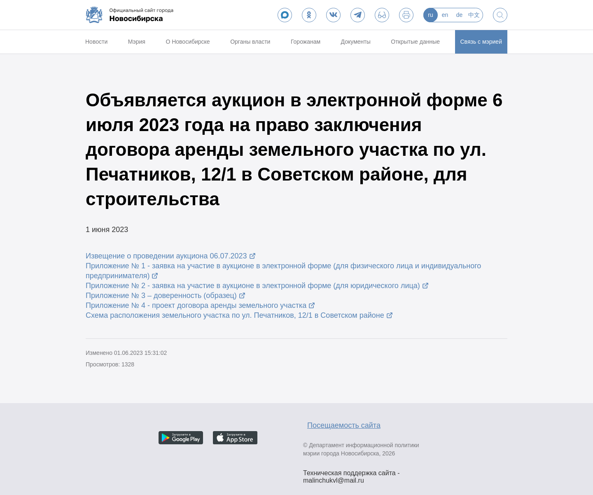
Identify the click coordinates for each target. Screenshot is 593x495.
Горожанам (305, 41)
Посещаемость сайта (344, 425)
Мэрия (136, 41)
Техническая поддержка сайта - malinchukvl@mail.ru (351, 474)
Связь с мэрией (481, 41)
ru (430, 15)
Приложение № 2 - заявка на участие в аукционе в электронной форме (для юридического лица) (253, 286)
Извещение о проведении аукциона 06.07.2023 (166, 256)
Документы (356, 41)
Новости (96, 41)
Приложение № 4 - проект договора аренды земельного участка (196, 305)
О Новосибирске (188, 41)
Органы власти (250, 41)
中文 (474, 15)
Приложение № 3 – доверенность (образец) (161, 295)
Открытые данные (415, 41)
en (445, 15)
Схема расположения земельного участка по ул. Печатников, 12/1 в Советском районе (235, 315)
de (459, 15)
